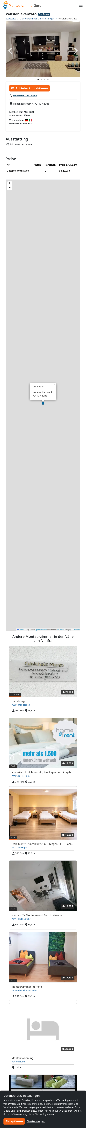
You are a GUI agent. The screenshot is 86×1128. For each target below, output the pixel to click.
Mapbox (77, 629)
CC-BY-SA (60, 629)
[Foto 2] (41, 79)
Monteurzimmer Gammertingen (37, 18)
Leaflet (20, 629)
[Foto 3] (44, 79)
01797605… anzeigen (25, 95)
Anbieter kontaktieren (29, 88)
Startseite (11, 18)
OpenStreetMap (41, 629)
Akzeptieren (14, 1121)
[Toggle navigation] (80, 5)
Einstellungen (36, 1121)
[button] (43, 403)
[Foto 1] (38, 79)
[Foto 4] (48, 79)
